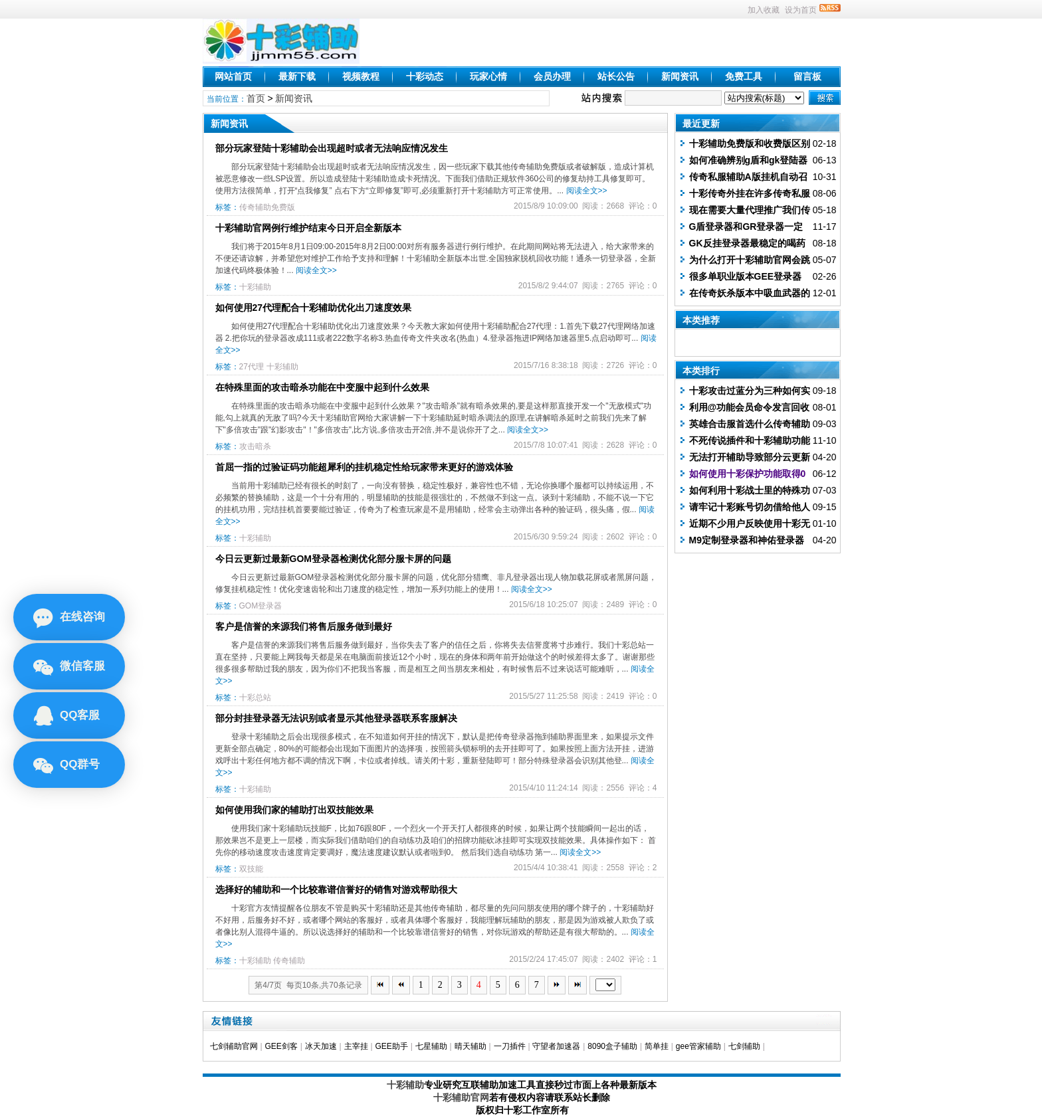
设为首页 (801, 10)
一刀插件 (510, 1046)
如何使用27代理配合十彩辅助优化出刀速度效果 (313, 307)
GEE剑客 (280, 1046)
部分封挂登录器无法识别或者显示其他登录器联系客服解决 (336, 718)
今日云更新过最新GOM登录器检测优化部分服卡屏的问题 (333, 558)
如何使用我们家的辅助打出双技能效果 (294, 809)
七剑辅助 (744, 1046)
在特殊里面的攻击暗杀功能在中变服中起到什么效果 (322, 387)
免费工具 (743, 76)
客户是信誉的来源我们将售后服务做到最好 (303, 626)
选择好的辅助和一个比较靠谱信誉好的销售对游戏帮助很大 (336, 889)
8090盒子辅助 (612, 1046)
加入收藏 (764, 10)
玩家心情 (488, 76)
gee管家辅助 (698, 1046)
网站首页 (233, 76)
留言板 (807, 76)
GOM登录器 (260, 605)
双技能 (251, 869)
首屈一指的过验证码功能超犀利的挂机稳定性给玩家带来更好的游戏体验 (364, 467)
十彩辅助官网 (461, 1097)
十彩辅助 (255, 287)
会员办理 (552, 76)
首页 (256, 98)
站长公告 (616, 76)
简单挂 (657, 1046)
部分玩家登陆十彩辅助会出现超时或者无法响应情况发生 (331, 148)
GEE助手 (391, 1046)
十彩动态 (424, 76)
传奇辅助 (289, 960)
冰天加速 (321, 1046)
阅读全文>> (586, 190)
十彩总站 (255, 697)
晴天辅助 (470, 1046)
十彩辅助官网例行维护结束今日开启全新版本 (308, 228)
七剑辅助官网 (234, 1046)
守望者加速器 (556, 1046)
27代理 (251, 366)
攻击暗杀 (255, 446)
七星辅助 (431, 1046)
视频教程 (360, 76)
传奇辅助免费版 (267, 207)
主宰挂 (356, 1046)
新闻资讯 (679, 76)
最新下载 (297, 76)
